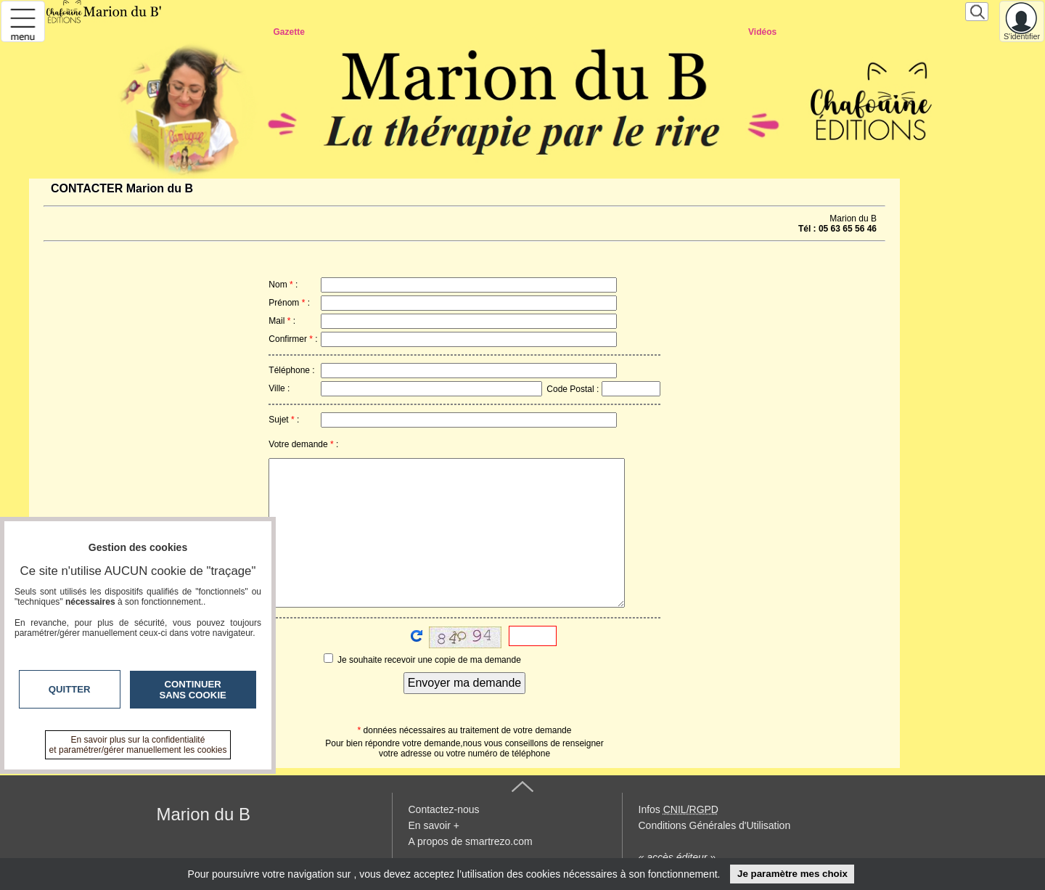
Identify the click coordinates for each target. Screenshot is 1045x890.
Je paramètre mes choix (792, 873)
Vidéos (762, 32)
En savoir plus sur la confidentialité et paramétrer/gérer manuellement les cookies (138, 745)
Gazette (288, 32)
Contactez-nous (444, 809)
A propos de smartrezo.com (471, 841)
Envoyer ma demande (465, 683)
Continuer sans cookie (193, 690)
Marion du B (203, 814)
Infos (678, 809)
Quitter (70, 689)
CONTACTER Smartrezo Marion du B (529, 50)
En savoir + (434, 825)
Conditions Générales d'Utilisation (715, 825)
